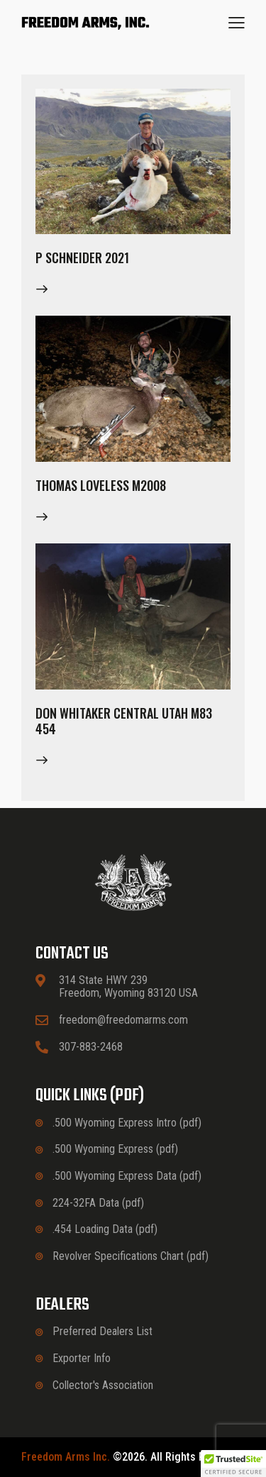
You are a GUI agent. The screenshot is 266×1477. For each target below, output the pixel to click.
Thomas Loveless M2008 (100, 485)
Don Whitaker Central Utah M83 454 (123, 720)
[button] (236, 22)
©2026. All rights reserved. (133, 1457)
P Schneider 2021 (82, 257)
